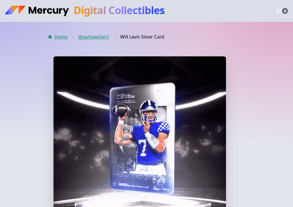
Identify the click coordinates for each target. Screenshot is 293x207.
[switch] (281, 10)
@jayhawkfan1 (94, 37)
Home (58, 37)
